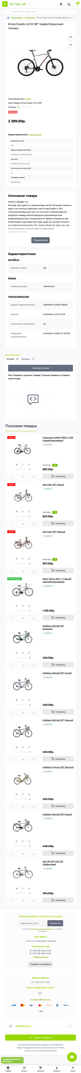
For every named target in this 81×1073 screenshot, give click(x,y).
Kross (28, 99)
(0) (18, 107)
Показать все (40, 240)
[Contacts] (69, 4)
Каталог (24, 1069)
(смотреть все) (34, 135)
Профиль (56, 1069)
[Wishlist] (23, 464)
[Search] (8, 11)
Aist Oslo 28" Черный (54, 531)
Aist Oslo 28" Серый (53, 484)
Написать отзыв (40, 368)
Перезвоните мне (40, 957)
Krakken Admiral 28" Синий (57, 673)
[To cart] (58, 476)
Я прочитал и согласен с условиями (42, 930)
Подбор (8, 1068)
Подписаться (55, 923)
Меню (72, 1069)
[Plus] (33, 477)
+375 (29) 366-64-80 (41, 950)
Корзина (40, 1069)
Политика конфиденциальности (42, 929)
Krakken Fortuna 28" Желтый (58, 767)
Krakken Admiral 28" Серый (57, 814)
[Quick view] (16, 464)
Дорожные (30, 18)
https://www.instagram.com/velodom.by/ (40, 993)
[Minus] (12, 477)
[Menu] (5, 4)
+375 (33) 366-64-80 (41, 953)
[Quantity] (23, 477)
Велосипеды (17, 18)
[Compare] (29, 464)
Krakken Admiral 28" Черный (58, 720)
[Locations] (61, 4)
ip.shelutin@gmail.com (40, 999)
